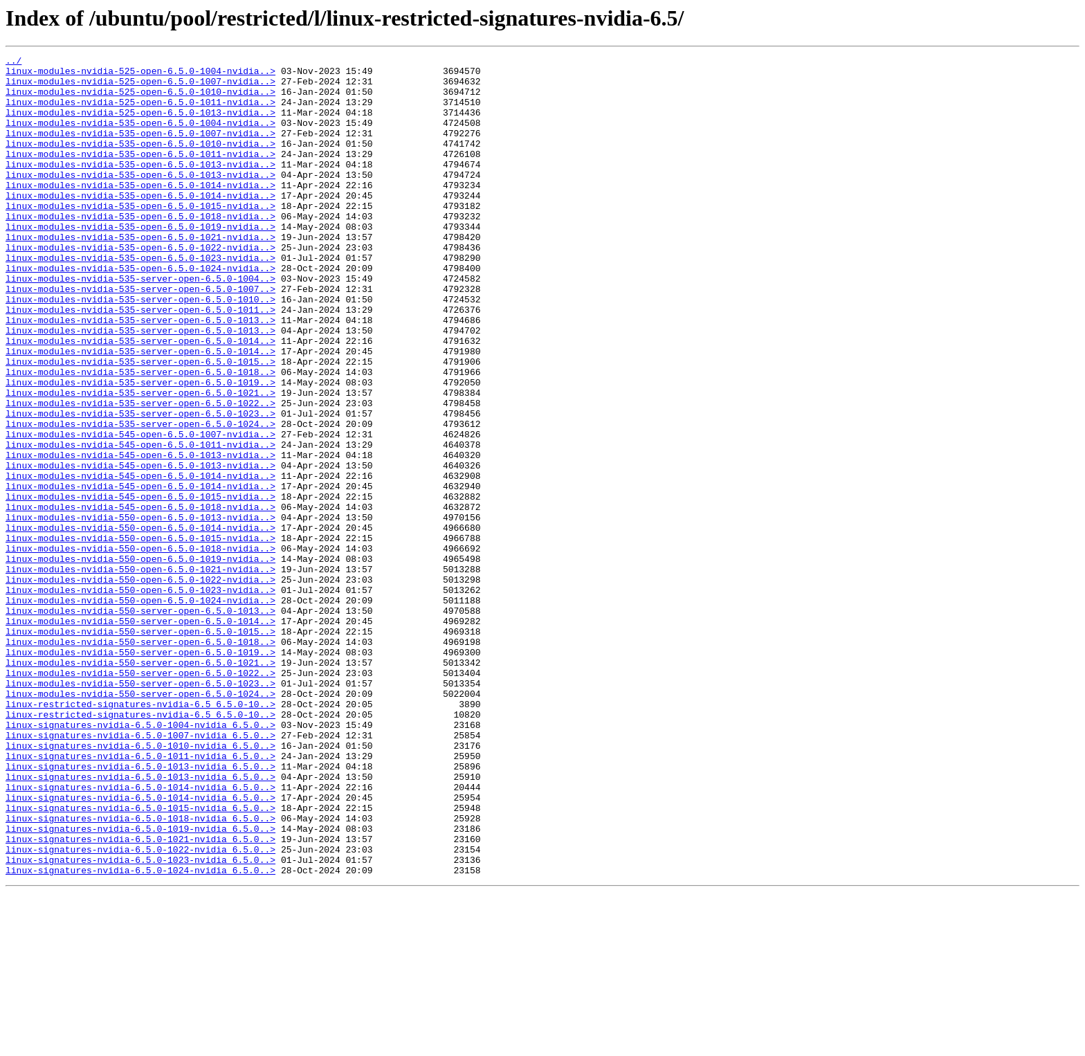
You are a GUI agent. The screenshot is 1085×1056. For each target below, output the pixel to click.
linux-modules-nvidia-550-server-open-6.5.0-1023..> (140, 809)
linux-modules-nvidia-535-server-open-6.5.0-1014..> (140, 398)
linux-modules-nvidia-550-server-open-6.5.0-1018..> (140, 760)
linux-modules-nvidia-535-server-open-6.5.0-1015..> (140, 423)
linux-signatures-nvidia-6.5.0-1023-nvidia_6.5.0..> (140, 1021)
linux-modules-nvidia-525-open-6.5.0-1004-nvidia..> (140, 75)
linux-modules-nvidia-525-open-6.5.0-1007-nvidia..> (140, 87)
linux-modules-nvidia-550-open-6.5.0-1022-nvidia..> (140, 685)
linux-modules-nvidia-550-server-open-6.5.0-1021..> (140, 785)
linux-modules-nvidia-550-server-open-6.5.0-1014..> (140, 735)
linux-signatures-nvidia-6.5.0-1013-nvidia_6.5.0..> (140, 909)
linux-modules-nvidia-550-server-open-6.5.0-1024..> (140, 822)
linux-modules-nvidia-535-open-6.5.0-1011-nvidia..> (140, 174)
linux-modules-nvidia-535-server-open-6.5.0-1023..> (140, 486)
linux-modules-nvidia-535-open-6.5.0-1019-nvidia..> (140, 261)
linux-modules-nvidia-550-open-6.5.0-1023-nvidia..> (140, 697)
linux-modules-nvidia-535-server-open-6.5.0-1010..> (140, 349)
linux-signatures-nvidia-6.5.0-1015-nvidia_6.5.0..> (140, 959)
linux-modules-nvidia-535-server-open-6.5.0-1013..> (140, 373)
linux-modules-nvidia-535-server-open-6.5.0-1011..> (140, 361)
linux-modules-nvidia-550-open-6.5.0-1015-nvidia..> (140, 635)
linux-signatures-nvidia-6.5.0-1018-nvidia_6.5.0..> (140, 971)
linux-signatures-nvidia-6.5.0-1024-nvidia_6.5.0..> (140, 1034)
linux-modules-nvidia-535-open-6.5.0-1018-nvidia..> (140, 249)
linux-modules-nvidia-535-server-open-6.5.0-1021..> (140, 461)
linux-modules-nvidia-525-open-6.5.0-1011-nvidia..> (140, 112)
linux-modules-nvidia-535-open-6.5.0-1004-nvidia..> (140, 137)
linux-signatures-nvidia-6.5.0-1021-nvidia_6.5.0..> (140, 996)
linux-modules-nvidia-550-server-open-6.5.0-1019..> (140, 772)
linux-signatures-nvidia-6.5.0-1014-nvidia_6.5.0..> (140, 934)
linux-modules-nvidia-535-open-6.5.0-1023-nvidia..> (140, 299)
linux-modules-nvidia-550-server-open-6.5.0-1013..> (140, 722)
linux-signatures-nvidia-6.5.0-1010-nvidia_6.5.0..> (140, 884)
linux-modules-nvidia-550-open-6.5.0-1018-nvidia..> (140, 647)
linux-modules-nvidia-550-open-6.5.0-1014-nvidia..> (140, 623)
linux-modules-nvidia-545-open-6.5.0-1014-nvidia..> (140, 560)
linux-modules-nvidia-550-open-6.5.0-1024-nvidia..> (140, 710)
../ (13, 62)
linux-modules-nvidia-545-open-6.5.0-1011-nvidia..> (140, 523)
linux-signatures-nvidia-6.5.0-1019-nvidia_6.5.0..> (140, 984)
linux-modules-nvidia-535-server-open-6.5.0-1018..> (140, 436)
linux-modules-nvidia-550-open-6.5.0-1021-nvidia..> (140, 672)
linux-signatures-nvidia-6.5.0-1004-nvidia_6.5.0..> (140, 859)
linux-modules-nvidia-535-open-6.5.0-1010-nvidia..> (140, 162)
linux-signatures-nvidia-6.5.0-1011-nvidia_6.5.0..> (140, 897)
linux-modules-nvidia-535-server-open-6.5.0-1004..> (140, 324)
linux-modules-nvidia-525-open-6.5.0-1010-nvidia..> (140, 99)
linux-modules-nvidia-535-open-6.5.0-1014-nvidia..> (140, 212)
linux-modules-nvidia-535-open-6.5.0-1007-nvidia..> (140, 149)
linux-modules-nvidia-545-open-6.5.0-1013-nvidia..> (140, 535)
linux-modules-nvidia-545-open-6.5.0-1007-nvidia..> (140, 510)
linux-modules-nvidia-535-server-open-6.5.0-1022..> (140, 473)
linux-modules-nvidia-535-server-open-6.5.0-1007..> (140, 336)
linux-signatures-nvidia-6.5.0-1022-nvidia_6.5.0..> (140, 1009)
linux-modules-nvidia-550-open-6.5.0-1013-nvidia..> (140, 610)
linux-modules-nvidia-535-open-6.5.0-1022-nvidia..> (140, 286)
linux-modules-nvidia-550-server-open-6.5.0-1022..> (140, 797)
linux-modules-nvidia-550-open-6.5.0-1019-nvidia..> (140, 660)
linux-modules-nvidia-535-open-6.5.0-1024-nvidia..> (140, 311)
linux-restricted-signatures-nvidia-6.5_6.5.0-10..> (140, 834)
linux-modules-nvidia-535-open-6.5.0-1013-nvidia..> (140, 187)
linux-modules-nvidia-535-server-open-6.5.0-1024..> (140, 498)
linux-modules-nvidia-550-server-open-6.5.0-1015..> (140, 747)
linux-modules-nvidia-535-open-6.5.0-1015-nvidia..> (140, 236)
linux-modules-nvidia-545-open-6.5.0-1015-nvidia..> (140, 585)
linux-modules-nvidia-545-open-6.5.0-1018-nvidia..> (140, 598)
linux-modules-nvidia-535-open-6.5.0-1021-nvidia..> (140, 274)
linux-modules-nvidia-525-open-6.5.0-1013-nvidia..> (140, 124)
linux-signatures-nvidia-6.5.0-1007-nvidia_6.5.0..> (140, 872)
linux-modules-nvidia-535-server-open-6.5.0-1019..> (140, 448)
